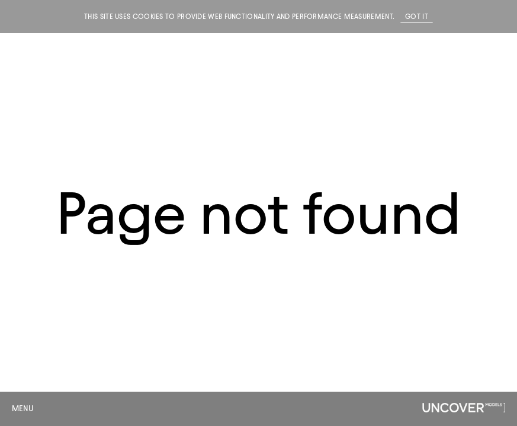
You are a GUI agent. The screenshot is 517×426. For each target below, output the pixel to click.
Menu (23, 408)
